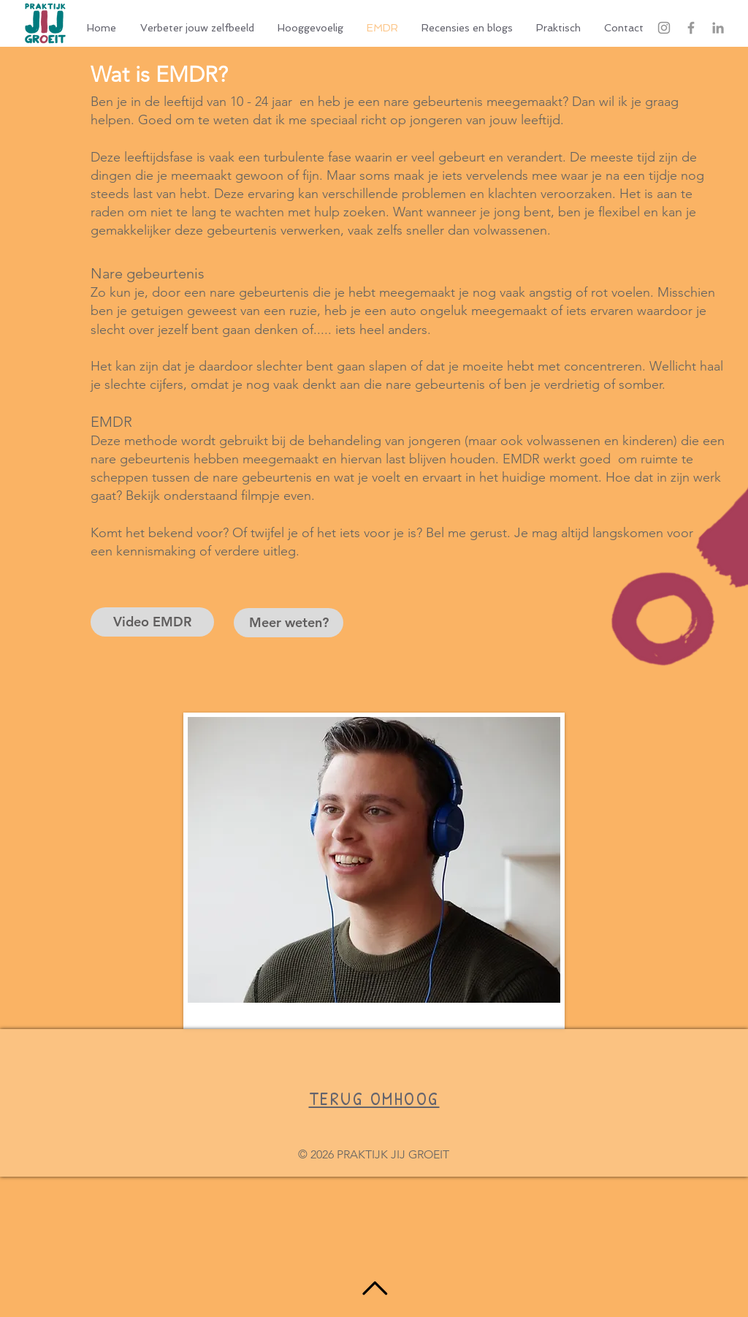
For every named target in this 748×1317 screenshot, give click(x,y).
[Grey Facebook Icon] (691, 28)
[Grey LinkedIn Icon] (718, 28)
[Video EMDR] (152, 622)
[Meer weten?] (288, 622)
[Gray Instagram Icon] (664, 28)
